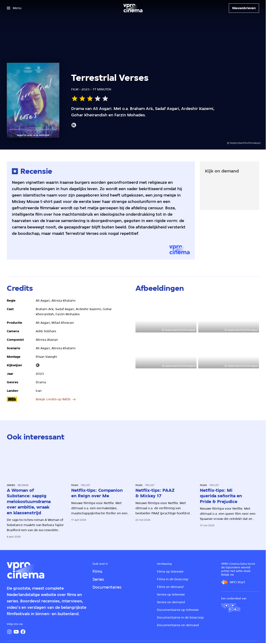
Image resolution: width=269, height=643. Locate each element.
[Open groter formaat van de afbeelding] (165, 315)
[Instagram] (9, 631)
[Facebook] (23, 631)
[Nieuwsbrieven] (244, 8)
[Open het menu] (14, 8)
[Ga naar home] (132, 8)
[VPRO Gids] (230, 608)
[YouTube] (16, 631)
